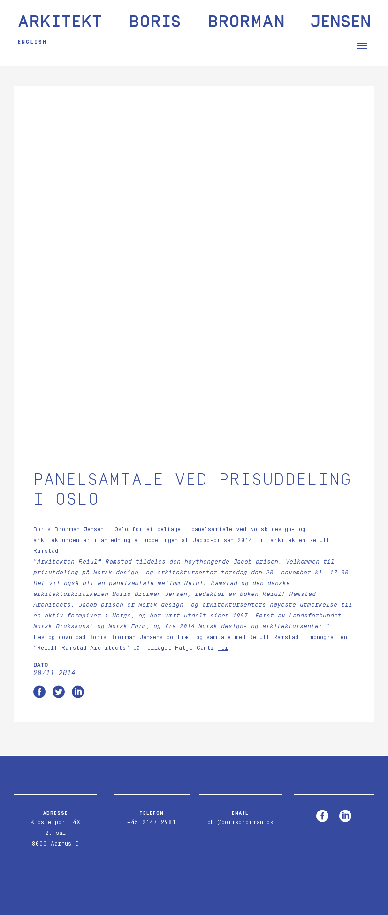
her (223, 557)
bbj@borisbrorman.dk (240, 732)
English (35, 42)
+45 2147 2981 (151, 732)
